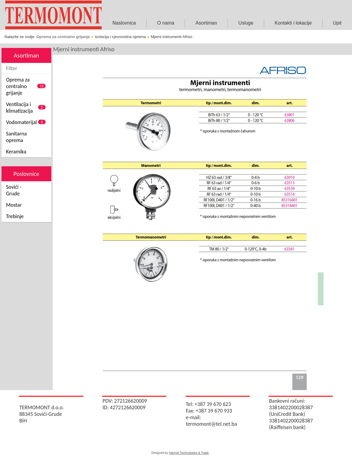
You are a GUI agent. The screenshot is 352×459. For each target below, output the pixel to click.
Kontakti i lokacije (293, 22)
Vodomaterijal (21, 122)
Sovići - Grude (13, 190)
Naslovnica (124, 22)
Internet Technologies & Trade (189, 453)
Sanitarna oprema (16, 137)
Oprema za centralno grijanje (63, 36)
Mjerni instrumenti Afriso (84, 49)
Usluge (245, 22)
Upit (337, 22)
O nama (165, 22)
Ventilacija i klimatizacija (19, 107)
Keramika (16, 151)
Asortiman (206, 22)
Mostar (14, 205)
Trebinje (15, 216)
